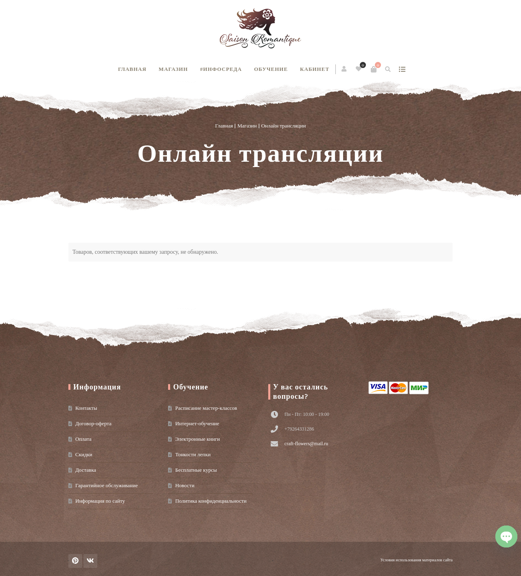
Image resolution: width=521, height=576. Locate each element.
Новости (184, 485)
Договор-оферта (93, 423)
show (402, 69)
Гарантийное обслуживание (106, 485)
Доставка (85, 470)
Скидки (83, 454)
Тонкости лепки (192, 454)
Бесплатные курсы (196, 470)
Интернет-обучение (197, 423)
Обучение (271, 69)
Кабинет (314, 69)
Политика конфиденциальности (210, 501)
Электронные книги (197, 439)
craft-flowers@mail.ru (306, 443)
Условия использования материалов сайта (417, 560)
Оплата (83, 439)
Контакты (86, 408)
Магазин (173, 69)
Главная (132, 69)
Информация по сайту (100, 501)
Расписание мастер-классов (206, 408)
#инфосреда (221, 69)
